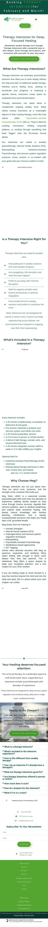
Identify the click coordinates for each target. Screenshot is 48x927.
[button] (36, 19)
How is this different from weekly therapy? (20, 759)
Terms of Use (28, 915)
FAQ (21, 473)
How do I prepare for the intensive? (22, 788)
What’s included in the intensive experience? (19, 752)
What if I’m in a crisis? (15, 792)
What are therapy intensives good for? (23, 772)
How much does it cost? (16, 783)
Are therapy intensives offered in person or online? (23, 777)
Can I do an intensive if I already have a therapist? (23, 766)
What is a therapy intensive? (18, 746)
